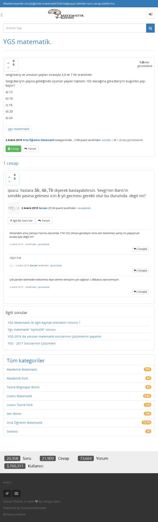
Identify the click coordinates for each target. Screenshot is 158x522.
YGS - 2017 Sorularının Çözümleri (32, 343)
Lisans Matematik (19, 396)
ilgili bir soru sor (23, 220)
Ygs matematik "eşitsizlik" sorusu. (32, 329)
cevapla (142, 249)
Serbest (12, 431)
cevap (15, 149)
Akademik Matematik (22, 369)
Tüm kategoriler (26, 360)
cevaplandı (83, 208)
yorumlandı (43, 244)
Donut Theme (13, 501)
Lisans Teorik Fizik (20, 405)
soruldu (106, 140)
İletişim (7, 482)
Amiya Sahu (51, 501)
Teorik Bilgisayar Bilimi (23, 387)
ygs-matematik (18, 129)
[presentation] (43, 190)
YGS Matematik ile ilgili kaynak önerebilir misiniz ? (44, 322)
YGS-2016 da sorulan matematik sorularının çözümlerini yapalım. (55, 336)
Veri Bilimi (14, 414)
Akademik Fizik (17, 378)
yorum (32, 149)
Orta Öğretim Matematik (39, 140)
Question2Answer (34, 508)
